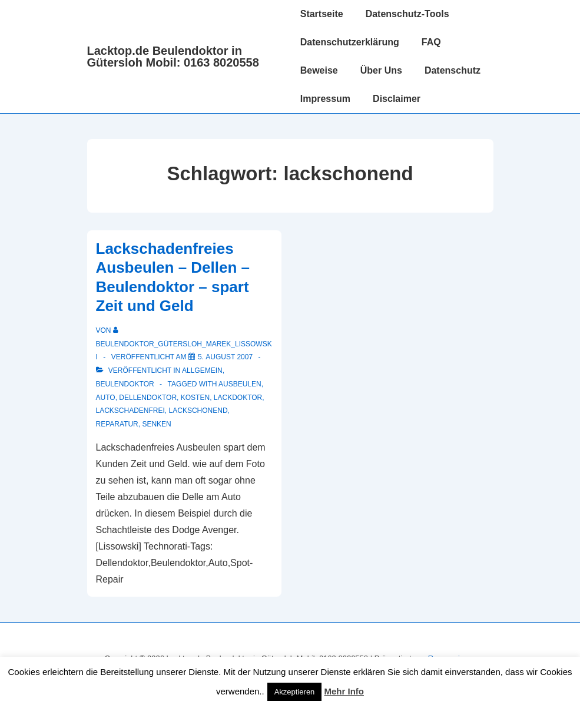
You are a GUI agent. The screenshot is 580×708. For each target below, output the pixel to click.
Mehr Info (344, 691)
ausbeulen (239, 384)
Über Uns (381, 70)
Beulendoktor (125, 384)
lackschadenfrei (130, 410)
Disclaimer (396, 99)
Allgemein (202, 370)
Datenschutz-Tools (407, 14)
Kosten (195, 397)
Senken (156, 424)
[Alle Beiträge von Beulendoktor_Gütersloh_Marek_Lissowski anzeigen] (184, 344)
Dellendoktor (148, 397)
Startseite (321, 14)
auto (105, 397)
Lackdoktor (238, 397)
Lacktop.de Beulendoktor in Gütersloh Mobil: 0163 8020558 (173, 56)
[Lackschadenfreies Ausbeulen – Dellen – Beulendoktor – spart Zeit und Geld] (225, 357)
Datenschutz (452, 70)
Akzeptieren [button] (294, 691)
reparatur (117, 424)
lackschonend (198, 410)
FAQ (431, 42)
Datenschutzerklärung (349, 42)
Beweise (319, 70)
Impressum (325, 99)
